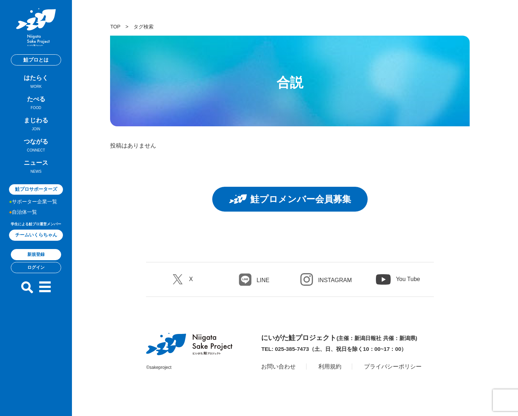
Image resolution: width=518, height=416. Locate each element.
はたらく (36, 82)
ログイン (36, 267)
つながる (36, 146)
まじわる (36, 125)
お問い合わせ (278, 366)
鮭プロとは (36, 60)
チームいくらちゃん (36, 235)
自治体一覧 (24, 212)
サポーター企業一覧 (34, 201)
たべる (36, 104)
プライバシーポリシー (393, 366)
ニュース (36, 167)
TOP (115, 27)
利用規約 (329, 366)
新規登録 (36, 254)
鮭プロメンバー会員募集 (290, 199)
